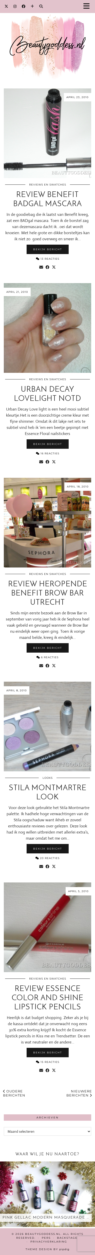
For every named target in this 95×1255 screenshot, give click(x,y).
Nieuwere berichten (79, 1093)
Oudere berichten (14, 1093)
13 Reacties (47, 258)
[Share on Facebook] (47, 267)
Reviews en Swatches (47, 184)
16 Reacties (47, 453)
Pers (46, 1237)
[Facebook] (24, 6)
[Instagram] (15, 6)
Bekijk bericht (47, 249)
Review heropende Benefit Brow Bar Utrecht (47, 593)
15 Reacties (47, 1062)
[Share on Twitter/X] (54, 267)
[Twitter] (6, 6)
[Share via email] (41, 267)
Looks (48, 778)
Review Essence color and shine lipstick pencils (47, 998)
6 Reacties (47, 657)
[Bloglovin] (32, 6)
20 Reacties (47, 858)
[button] (88, 6)
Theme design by (47, 1249)
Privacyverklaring (48, 1241)
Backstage (67, 1237)
